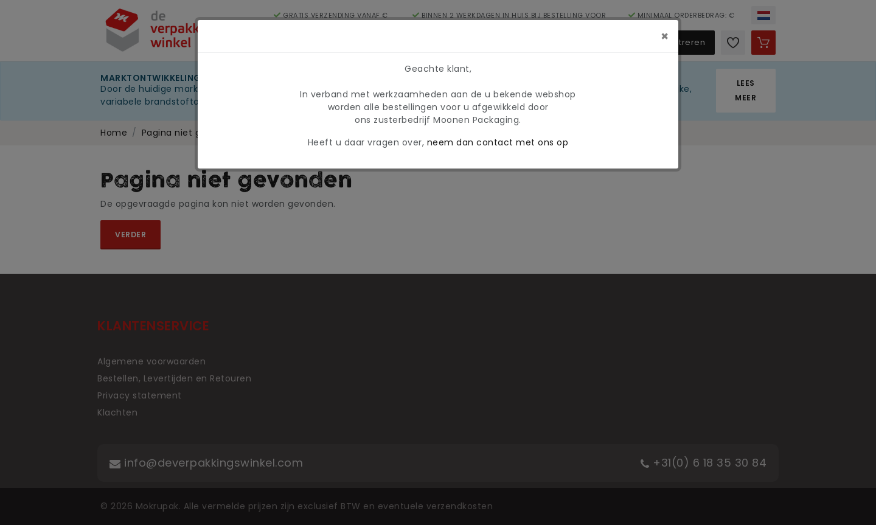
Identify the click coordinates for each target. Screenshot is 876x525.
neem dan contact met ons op (498, 142)
